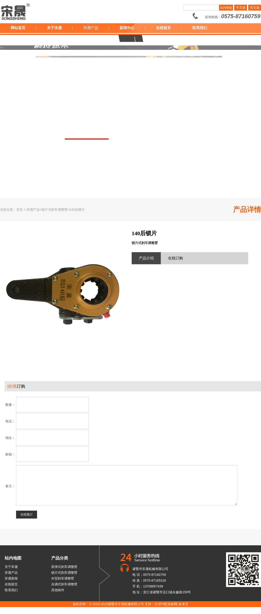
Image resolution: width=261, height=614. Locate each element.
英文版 (255, 7)
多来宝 (183, 611)
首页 (19, 209)
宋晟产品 (90, 28)
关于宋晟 (54, 28)
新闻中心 (127, 28)
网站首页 (17, 28)
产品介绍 (146, 258)
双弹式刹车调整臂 (64, 574)
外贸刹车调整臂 (62, 585)
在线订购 (175, 258)
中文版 (241, 7)
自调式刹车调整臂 (64, 591)
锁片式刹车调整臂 (64, 579)
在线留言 (163, 28)
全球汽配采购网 (166, 611)
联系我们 (199, 28)
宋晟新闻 (11, 585)
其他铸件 (57, 597)
